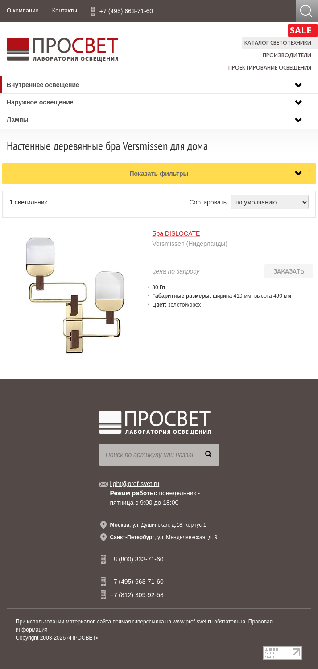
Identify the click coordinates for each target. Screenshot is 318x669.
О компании (23, 10)
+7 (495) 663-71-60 (126, 11)
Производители (287, 55)
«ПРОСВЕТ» (83, 638)
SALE (300, 30)
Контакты (64, 10)
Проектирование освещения (269, 67)
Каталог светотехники (277, 42)
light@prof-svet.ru (135, 483)
